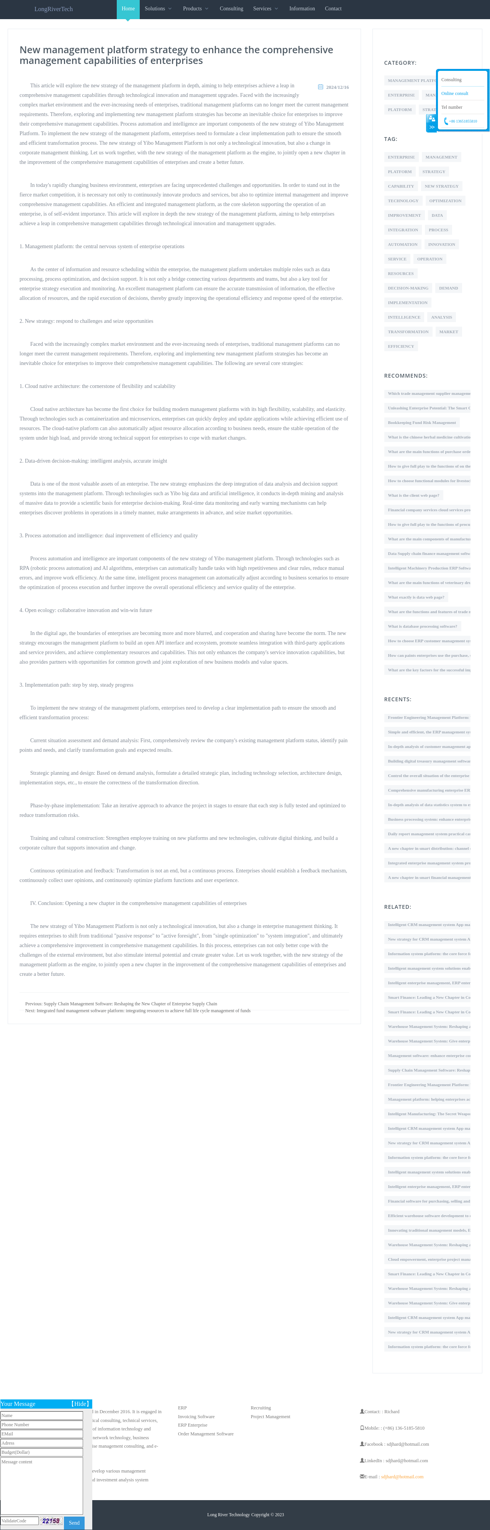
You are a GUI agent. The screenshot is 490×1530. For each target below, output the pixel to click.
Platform (400, 109)
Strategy (434, 171)
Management (441, 157)
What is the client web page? (413, 495)
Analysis (441, 317)
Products (196, 8)
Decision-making (408, 288)
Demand (448, 288)
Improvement (404, 215)
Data (437, 215)
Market (449, 331)
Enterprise (401, 95)
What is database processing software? (422, 626)
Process (438, 229)
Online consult (454, 93)
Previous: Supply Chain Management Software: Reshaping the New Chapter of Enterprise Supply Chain (121, 1003)
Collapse (431, 123)
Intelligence (404, 317)
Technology (403, 200)
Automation (403, 244)
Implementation (408, 302)
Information (302, 8)
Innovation (442, 244)
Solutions (159, 8)
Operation (430, 259)
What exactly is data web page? (416, 597)
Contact (333, 8)
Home (128, 12)
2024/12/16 (337, 87)
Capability (401, 186)
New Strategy (442, 186)
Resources (401, 273)
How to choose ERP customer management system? (434, 640)
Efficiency (401, 346)
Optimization (446, 200)
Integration (403, 229)
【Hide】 (80, 1404)
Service (397, 259)
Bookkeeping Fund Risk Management (422, 422)
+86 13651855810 (463, 121)
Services (266, 8)
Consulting (231, 8)
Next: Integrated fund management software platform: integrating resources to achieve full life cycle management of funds (138, 1010)
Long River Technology (228, 1514)
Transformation (408, 331)
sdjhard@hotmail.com (402, 1476)
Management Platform (416, 80)
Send (74, 1523)
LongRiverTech (53, 9)
